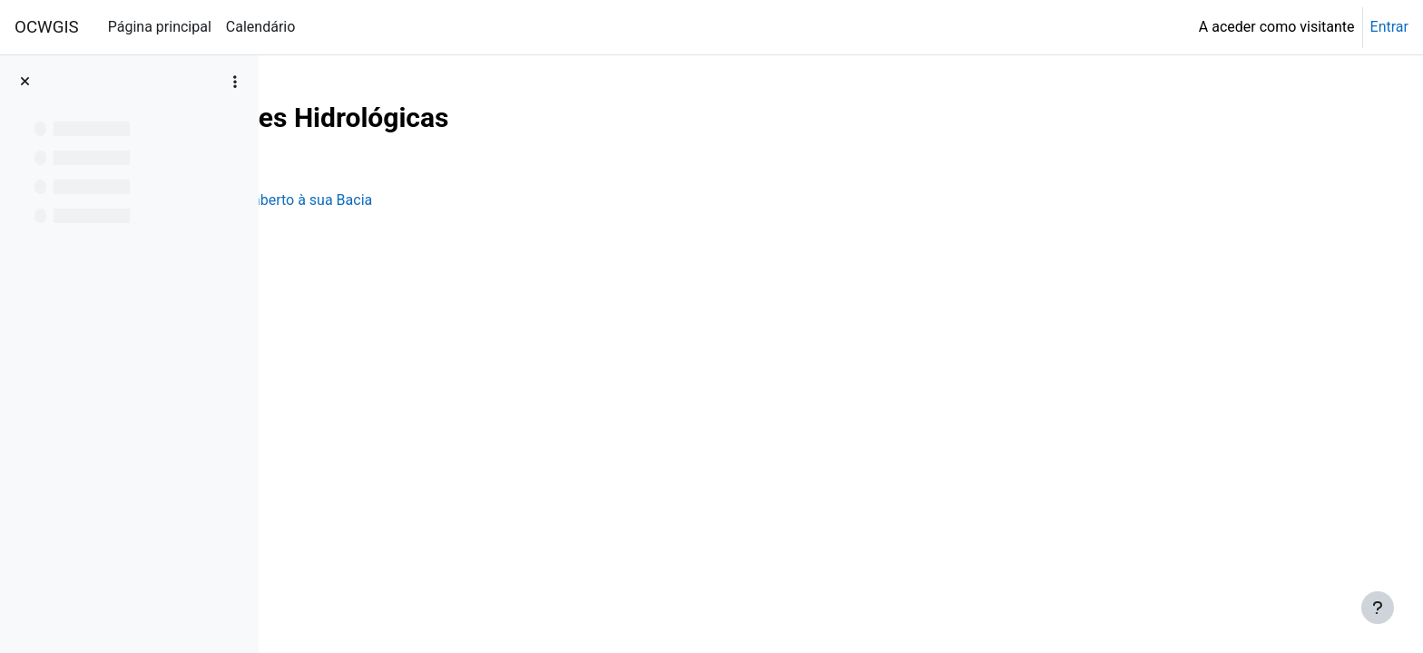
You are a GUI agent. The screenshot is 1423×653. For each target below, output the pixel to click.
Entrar (1389, 26)
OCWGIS (47, 27)
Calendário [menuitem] (261, 26)
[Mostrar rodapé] (1377, 607)
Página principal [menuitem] (159, 26)
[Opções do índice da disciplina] (235, 81)
